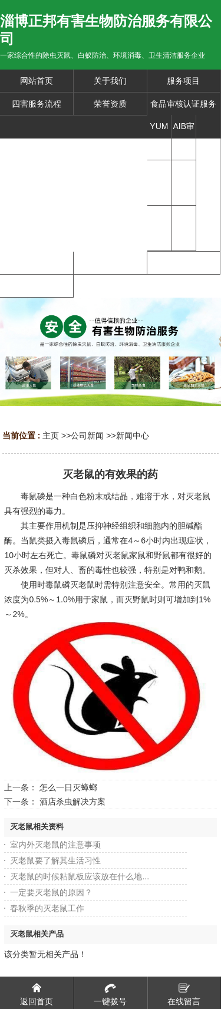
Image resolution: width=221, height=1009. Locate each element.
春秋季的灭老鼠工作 (47, 908)
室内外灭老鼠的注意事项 (55, 844)
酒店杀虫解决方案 (72, 801)
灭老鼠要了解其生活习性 (55, 860)
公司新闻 (87, 435)
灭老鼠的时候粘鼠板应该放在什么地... (79, 876)
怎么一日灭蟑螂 (68, 787)
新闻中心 (132, 435)
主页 (50, 435)
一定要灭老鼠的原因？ (51, 892)
